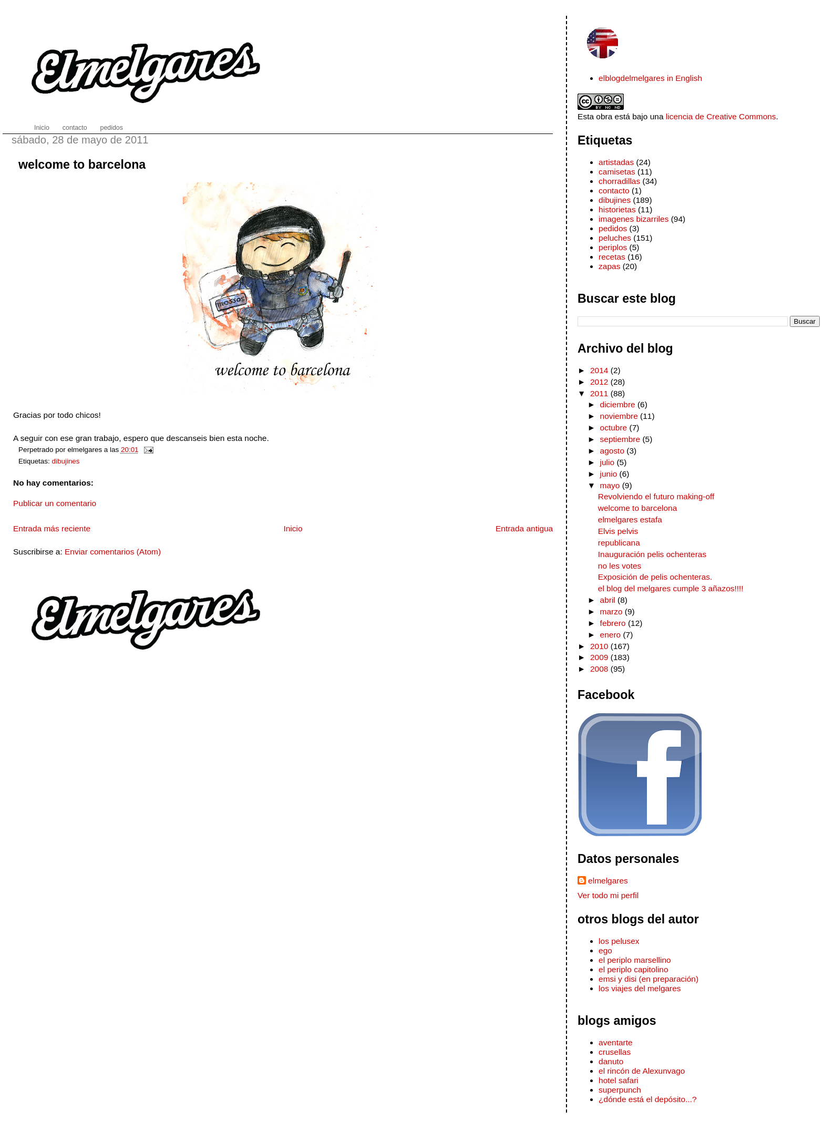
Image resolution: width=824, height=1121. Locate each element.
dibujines (66, 461)
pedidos (613, 228)
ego (605, 950)
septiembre (621, 439)
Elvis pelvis (618, 531)
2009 (600, 657)
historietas (617, 209)
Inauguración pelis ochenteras (652, 554)
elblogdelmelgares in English (650, 78)
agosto (613, 450)
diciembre (618, 404)
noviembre (620, 416)
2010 (600, 646)
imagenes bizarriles (633, 218)
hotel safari (618, 1080)
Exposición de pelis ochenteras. (655, 576)
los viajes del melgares (640, 988)
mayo (611, 485)
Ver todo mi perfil (608, 895)
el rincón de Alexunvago (642, 1070)
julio (608, 462)
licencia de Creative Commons (721, 116)
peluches (615, 237)
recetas (612, 256)
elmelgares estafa (630, 519)
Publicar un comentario (54, 503)
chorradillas (619, 181)
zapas (609, 266)
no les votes (620, 565)
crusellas (615, 1051)
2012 (600, 381)
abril (609, 599)
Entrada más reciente (51, 528)
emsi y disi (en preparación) (648, 978)
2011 (600, 393)
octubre (615, 427)
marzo (612, 611)
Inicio (292, 528)
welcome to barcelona (82, 164)
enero (611, 634)
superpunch (620, 1089)
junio (610, 473)
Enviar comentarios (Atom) (113, 551)
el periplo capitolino (633, 969)
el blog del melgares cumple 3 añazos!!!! (671, 588)
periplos (613, 247)
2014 (600, 370)
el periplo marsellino (635, 959)
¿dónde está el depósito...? (648, 1099)
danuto (611, 1061)
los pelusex (619, 941)
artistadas (616, 162)
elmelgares (608, 880)
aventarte (616, 1042)
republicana (619, 542)
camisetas (617, 171)
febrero (614, 623)
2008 (600, 668)
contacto (614, 190)
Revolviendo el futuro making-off (656, 496)
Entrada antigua (524, 528)
